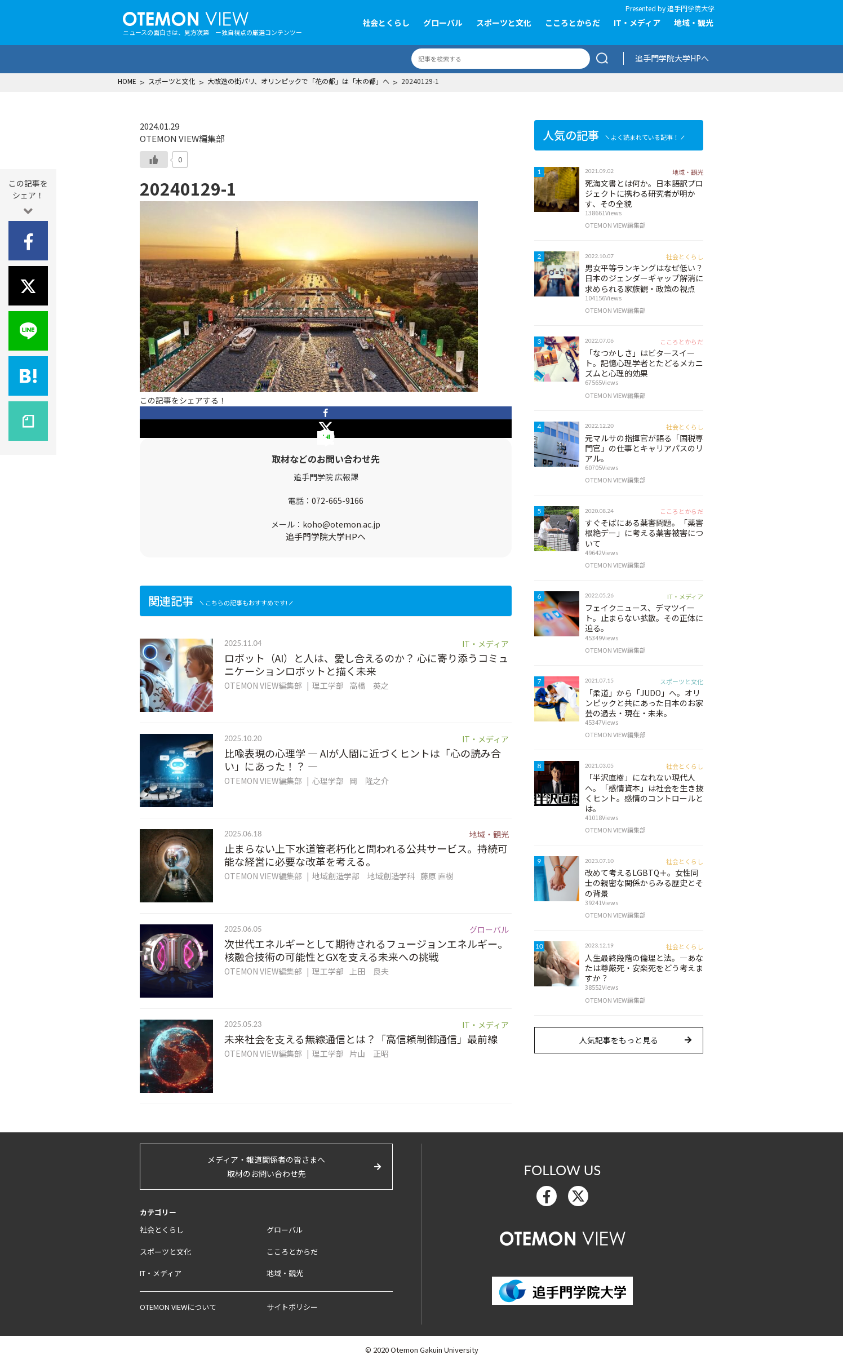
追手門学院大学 (691, 8)
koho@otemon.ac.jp (341, 524)
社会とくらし (386, 22)
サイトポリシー (292, 1306)
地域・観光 (693, 22)
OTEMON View (562, 1237)
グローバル (443, 22)
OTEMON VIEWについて (178, 1306)
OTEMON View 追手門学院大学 (186, 17)
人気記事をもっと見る (618, 1040)
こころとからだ (572, 22)
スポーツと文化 (503, 22)
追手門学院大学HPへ (672, 58)
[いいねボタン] (154, 159)
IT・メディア (637, 22)
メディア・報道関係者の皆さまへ (266, 1167)
